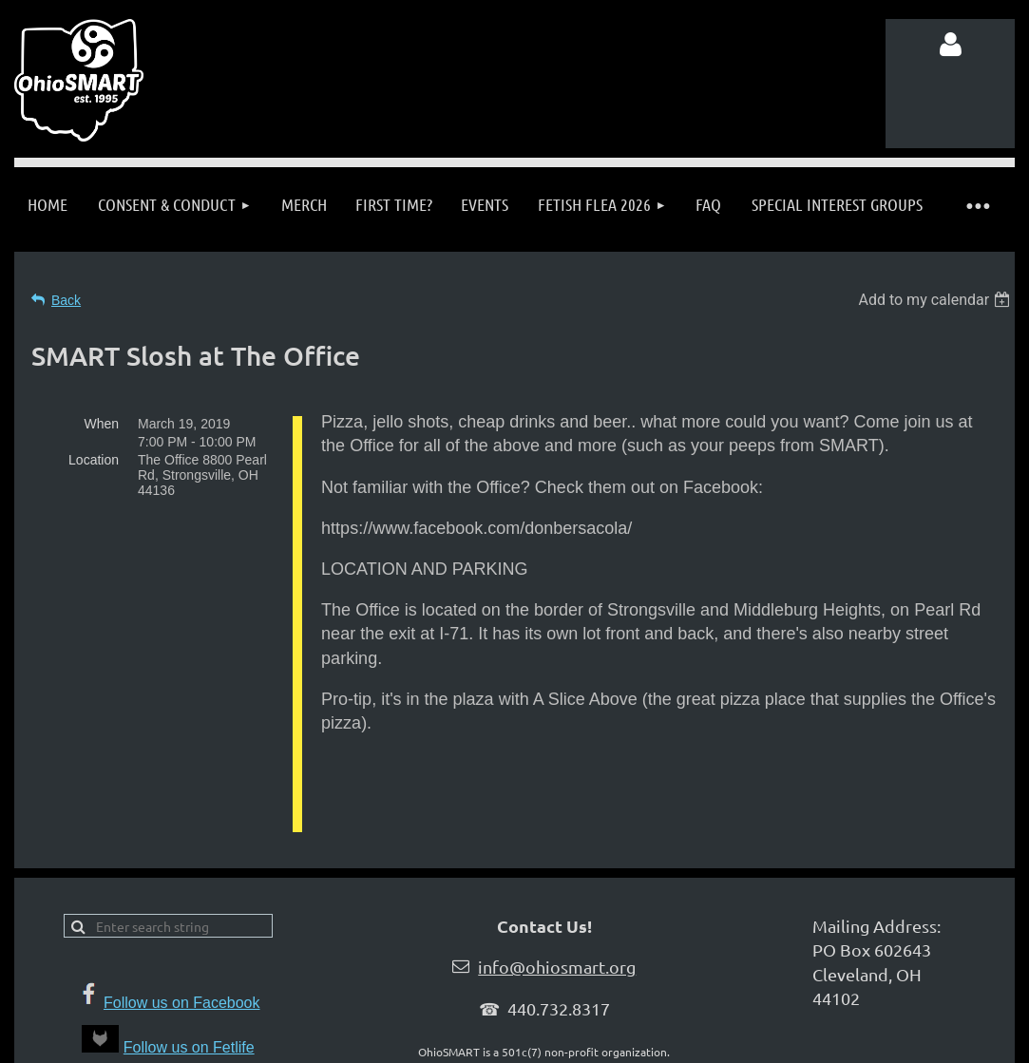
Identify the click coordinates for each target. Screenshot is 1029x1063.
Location (93, 459)
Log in (950, 44)
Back (66, 300)
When (101, 423)
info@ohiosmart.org (557, 957)
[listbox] (936, 300)
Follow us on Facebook (182, 993)
